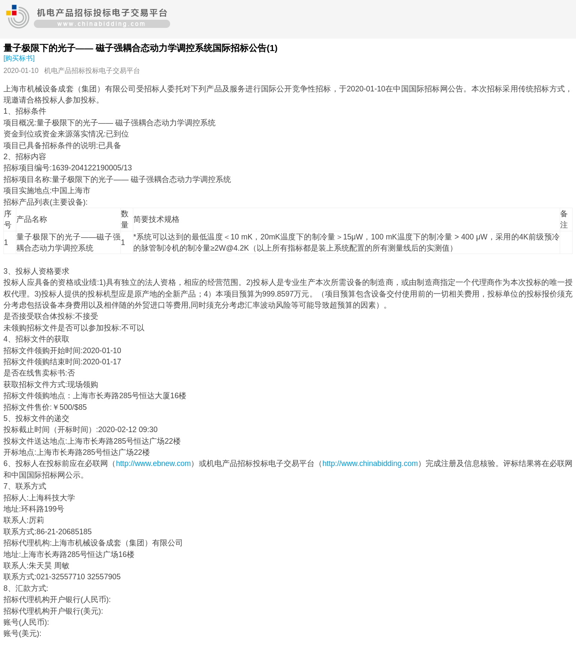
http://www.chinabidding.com (370, 463)
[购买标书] (19, 58)
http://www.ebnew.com (153, 463)
